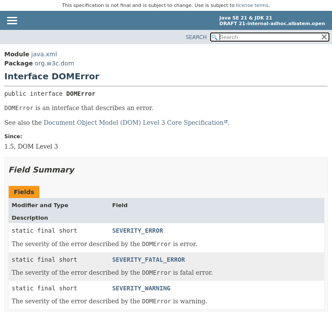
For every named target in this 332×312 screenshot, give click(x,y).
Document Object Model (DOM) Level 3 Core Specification (133, 122)
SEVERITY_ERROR (137, 230)
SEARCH (196, 37)
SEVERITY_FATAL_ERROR (148, 259)
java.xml (44, 54)
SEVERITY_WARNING (141, 288)
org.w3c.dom (54, 63)
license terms (252, 5)
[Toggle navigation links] (11, 21)
